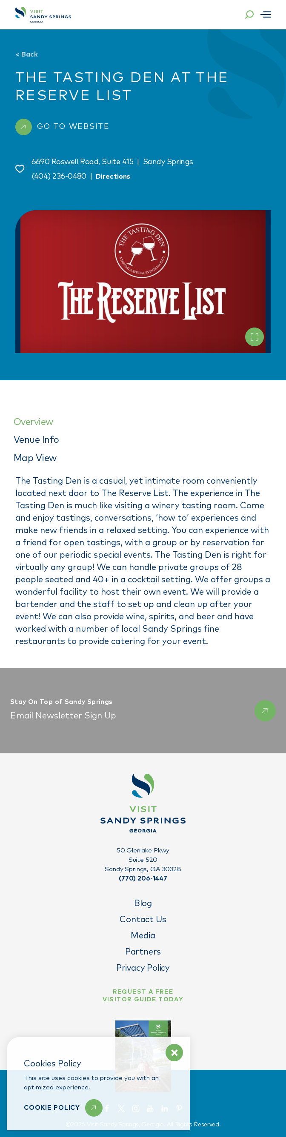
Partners (143, 952)
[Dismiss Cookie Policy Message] (174, 1052)
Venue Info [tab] (36, 440)
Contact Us (143, 919)
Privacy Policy (143, 968)
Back (26, 54)
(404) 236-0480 (58, 176)
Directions (113, 176)
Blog (143, 903)
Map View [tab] (35, 458)
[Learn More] (63, 1108)
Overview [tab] (33, 422)
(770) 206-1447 (143, 878)
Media (143, 936)
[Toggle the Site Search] (249, 14)
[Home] (43, 15)
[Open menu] (265, 14)
